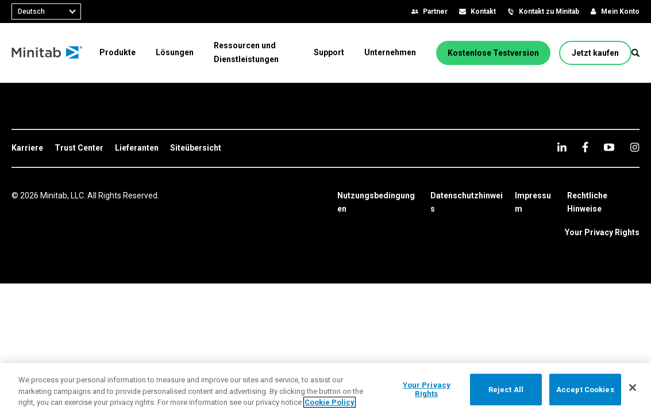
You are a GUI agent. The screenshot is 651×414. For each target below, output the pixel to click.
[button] (635, 53)
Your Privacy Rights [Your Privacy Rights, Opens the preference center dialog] (427, 389)
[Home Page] (47, 53)
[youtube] (609, 147)
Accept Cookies (585, 389)
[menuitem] (117, 52)
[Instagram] (635, 147)
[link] (27, 148)
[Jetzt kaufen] (595, 53)
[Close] (632, 387)
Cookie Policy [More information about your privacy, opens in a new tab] (330, 402)
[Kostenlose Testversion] (493, 53)
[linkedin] (562, 147)
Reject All (505, 389)
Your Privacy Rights (602, 232)
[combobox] (46, 11)
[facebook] (585, 146)
